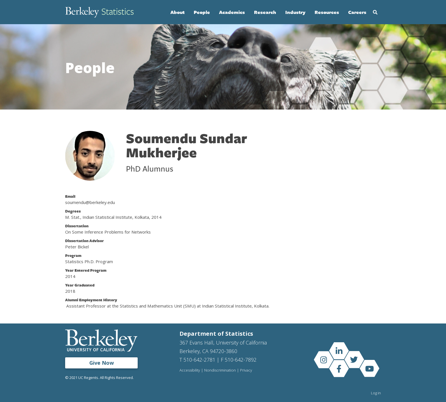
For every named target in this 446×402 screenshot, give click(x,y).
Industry (295, 12)
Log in (376, 392)
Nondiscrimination (221, 370)
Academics (232, 12)
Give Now (101, 362)
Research (265, 12)
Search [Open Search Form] (375, 12)
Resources (327, 12)
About (177, 12)
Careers (357, 12)
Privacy (247, 370)
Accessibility (190, 370)
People (202, 12)
